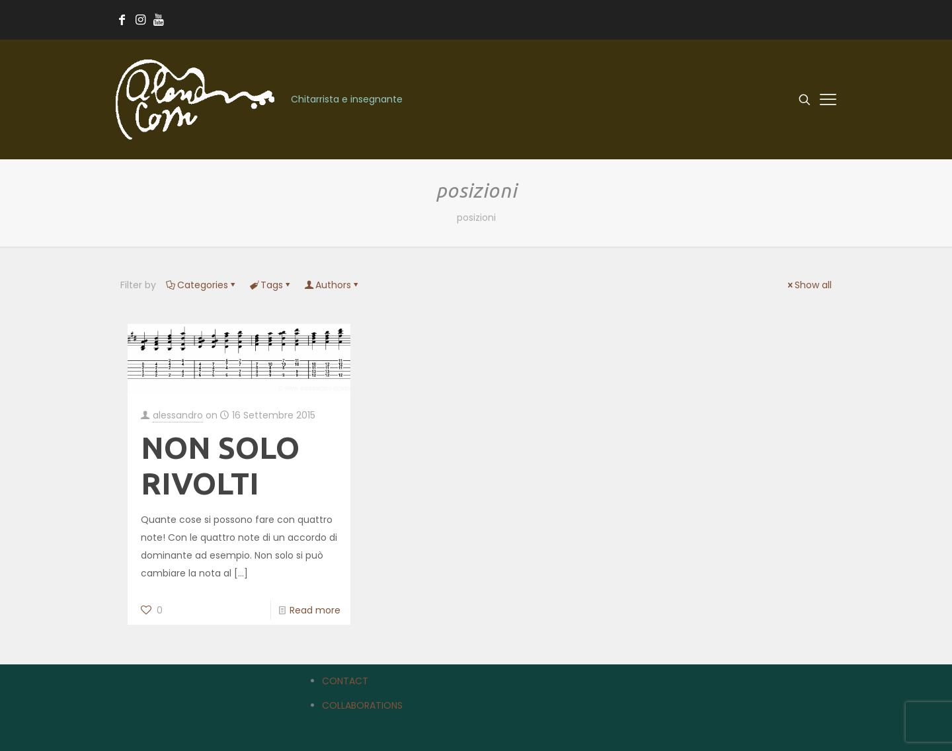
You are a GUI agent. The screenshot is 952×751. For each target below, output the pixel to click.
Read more (315, 610)
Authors (332, 285)
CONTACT (345, 681)
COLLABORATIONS (362, 705)
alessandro (178, 415)
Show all (808, 285)
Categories (201, 285)
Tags (270, 285)
